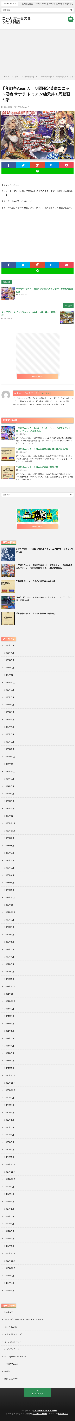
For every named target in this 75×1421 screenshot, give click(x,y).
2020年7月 (9, 1112)
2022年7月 (9, 934)
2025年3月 (9, 734)
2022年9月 (9, 920)
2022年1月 (9, 979)
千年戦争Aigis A (22, 107)
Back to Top (37, 1393)
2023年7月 (9, 853)
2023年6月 (9, 860)
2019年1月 (9, 1246)
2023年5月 (9, 868)
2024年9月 (9, 779)
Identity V (8, 1312)
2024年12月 (9, 756)
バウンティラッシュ (12, 1349)
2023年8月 (9, 845)
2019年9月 (9, 1186)
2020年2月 (9, 1149)
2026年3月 (9, 660)
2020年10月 (9, 1090)
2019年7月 (9, 1201)
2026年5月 (9, 645)
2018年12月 (9, 1253)
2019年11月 (9, 1172)
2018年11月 (9, 1261)
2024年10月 (9, 771)
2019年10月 (9, 1179)
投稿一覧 (43, 393)
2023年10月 (9, 831)
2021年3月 (9, 1053)
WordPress (63, 1413)
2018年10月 (9, 1268)
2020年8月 (9, 1105)
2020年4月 (9, 1135)
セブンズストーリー (12, 1342)
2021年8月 (9, 1016)
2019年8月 (9, 1194)
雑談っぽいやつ (11, 1379)
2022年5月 (9, 949)
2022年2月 (9, 971)
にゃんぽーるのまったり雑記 (16, 19)
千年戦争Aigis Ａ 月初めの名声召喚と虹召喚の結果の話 (42, 449)
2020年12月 (9, 1075)
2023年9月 (9, 838)
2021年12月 (9, 986)
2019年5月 (9, 1216)
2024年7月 (9, 793)
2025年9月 (9, 690)
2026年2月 (9, 667)
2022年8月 (9, 927)
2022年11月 (9, 905)
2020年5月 (9, 1127)
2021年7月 (9, 1023)
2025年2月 (9, 742)
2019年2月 (9, 1238)
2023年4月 (9, 875)
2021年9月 (9, 1009)
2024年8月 (9, 786)
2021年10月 (9, 1001)
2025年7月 (9, 704)
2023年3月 (9, 882)
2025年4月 (9, 727)
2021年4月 (9, 1046)
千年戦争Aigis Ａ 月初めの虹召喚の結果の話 (37, 467)
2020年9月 (9, 1098)
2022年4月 (9, 957)
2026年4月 (9, 653)
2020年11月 (9, 1083)
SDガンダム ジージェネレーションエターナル (23, 1319)
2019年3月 (9, 1231)
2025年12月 (9, 675)
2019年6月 (9, 1209)
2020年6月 (9, 1120)
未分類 (7, 1371)
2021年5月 (9, 1038)
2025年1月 (9, 749)
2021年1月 (9, 1068)
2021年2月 (9, 1060)
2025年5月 (9, 719)
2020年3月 (9, 1142)
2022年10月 (9, 912)
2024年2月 (9, 808)
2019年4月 (9, 1223)
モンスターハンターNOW (15, 1356)
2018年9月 (9, 1275)
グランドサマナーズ (12, 1334)
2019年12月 (9, 1164)
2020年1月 (9, 1157)
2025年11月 (9, 682)
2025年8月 (9, 697)
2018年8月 (9, 1283)
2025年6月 (9, 712)
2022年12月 (9, 897)
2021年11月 (9, 994)
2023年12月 (9, 816)
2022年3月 (9, 964)
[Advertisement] (37, 51)
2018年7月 (9, 1290)
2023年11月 (9, 823)
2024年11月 (9, 764)
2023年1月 (9, 890)
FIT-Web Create (40, 1413)
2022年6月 (9, 942)
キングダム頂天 (11, 1327)
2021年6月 (9, 1031)
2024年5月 (9, 801)
